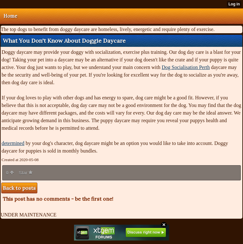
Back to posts (19, 188)
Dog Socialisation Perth (186, 67)
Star (26, 172)
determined (13, 143)
